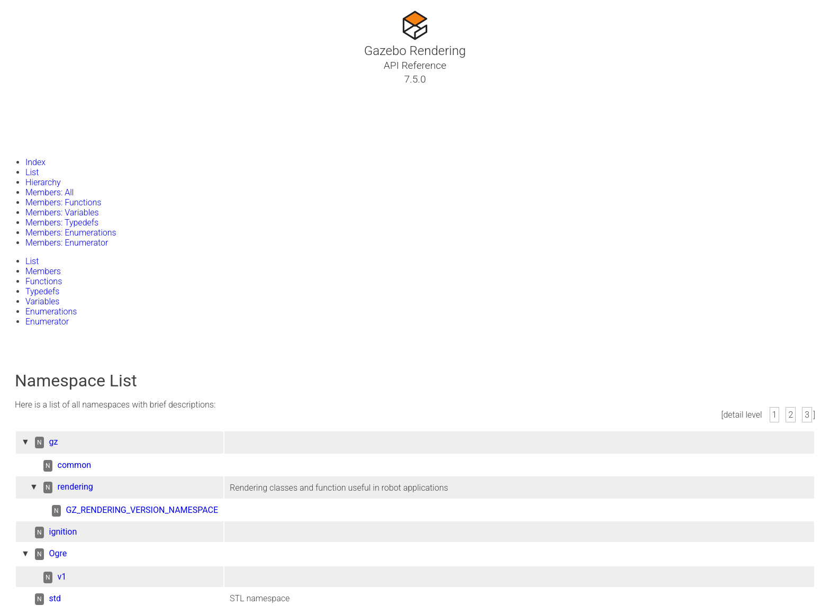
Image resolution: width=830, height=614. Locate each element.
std (55, 598)
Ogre (58, 553)
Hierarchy (43, 182)
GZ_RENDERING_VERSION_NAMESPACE (142, 510)
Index (35, 162)
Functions (43, 281)
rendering (75, 487)
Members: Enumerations (70, 233)
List (32, 172)
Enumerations (51, 311)
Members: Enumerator (66, 243)
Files (28, 129)
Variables (42, 301)
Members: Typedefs (61, 223)
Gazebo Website (49, 142)
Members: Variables (62, 212)
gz (53, 442)
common (75, 465)
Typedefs (42, 291)
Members (43, 271)
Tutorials (35, 91)
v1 (62, 577)
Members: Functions (63, 202)
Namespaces (44, 117)
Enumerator (47, 322)
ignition (63, 532)
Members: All (49, 192)
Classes (34, 104)
